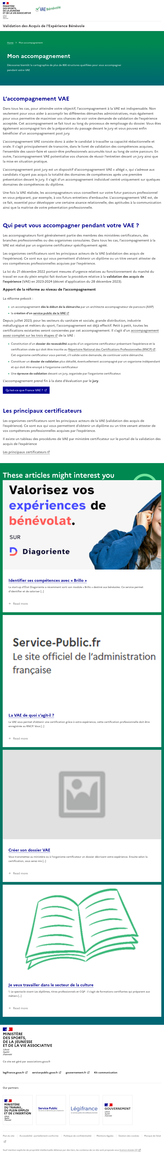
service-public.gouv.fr (45, 1072)
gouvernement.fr (76, 1072)
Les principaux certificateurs (24, 452)
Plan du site (8, 1135)
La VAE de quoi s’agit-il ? (31, 715)
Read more (20, 603)
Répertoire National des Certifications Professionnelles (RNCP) (110, 349)
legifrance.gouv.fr (13, 1072)
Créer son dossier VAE (29, 850)
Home (10, 42)
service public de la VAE (49, 313)
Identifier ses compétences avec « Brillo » (48, 580)
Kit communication (105, 1072)
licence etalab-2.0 (128, 1150)
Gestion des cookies (128, 1135)
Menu (159, 4)
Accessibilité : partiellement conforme (38, 1135)
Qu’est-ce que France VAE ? (24, 390)
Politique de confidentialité (77, 1135)
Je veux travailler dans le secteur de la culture (51, 985)
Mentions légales (105, 1135)
